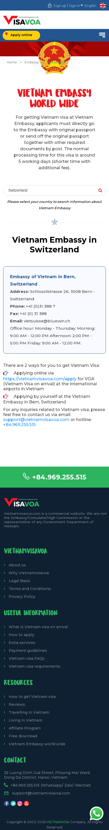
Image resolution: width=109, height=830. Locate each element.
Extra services (22, 642)
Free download (23, 736)
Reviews (17, 704)
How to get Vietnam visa (32, 696)
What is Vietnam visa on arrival (38, 626)
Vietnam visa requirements (34, 666)
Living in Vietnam (25, 720)
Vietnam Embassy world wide (37, 744)
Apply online (18, 34)
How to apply (21, 634)
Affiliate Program (25, 728)
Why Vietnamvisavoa (29, 573)
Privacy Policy (22, 596)
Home (12, 62)
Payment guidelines (28, 650)
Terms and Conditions (30, 588)
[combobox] (54, 191)
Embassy (32, 62)
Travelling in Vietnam (29, 712)
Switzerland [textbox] (17, 190)
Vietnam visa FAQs (27, 658)
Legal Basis (19, 580)
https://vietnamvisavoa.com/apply (40, 378)
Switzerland (55, 62)
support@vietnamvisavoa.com (36, 419)
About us (17, 565)
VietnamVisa (58, 822)
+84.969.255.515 (59, 477)
